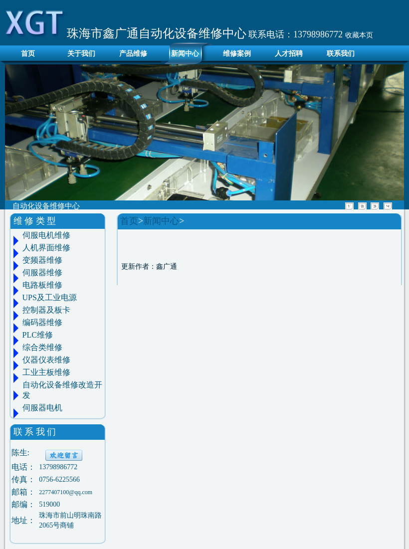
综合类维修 (42, 347)
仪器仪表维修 (46, 360)
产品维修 (133, 53)
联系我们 (341, 53)
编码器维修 (42, 322)
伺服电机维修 (46, 235)
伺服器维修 (42, 272)
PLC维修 (37, 335)
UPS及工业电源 (49, 297)
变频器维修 (42, 260)
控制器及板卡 (46, 310)
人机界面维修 (46, 247)
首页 (25, 53)
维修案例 (237, 53)
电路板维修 (42, 285)
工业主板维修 (46, 372)
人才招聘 (289, 53)
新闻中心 (185, 53)
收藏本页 (359, 35)
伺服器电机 (42, 407)
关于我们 (81, 53)
